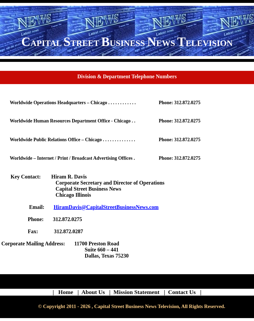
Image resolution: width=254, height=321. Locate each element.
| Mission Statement (135, 292)
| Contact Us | (182, 292)
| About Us (93, 292)
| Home (64, 292)
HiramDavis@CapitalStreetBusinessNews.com (106, 207)
